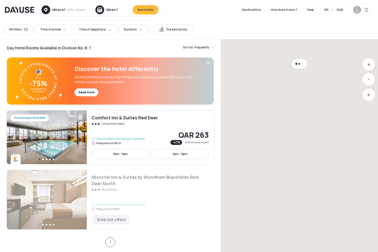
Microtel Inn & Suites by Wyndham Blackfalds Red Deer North (110, 199)
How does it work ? (284, 10)
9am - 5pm (120, 154)
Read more (86, 92)
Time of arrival (53, 29)
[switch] (173, 29)
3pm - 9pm (180, 154)
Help (310, 10)
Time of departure (95, 29)
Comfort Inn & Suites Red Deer (110, 137)
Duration (133, 29)
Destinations (251, 10)
